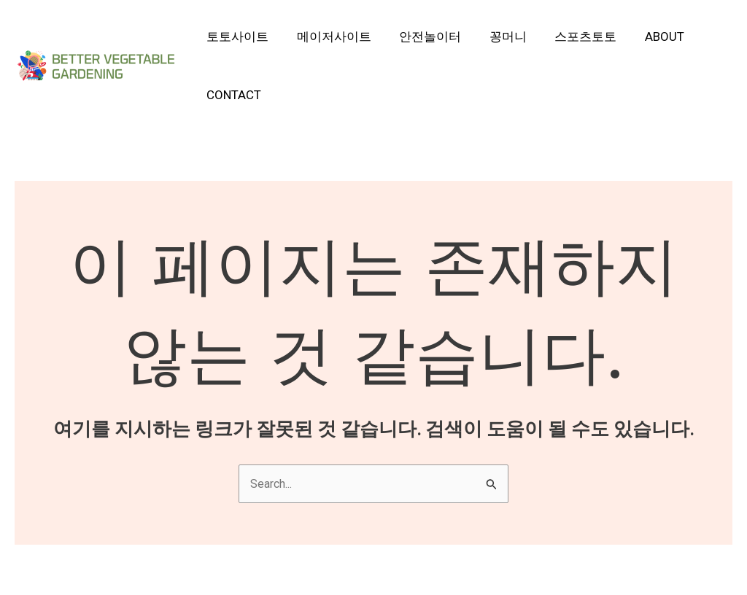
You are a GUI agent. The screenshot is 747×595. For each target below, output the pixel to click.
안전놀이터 (422, 36)
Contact (232, 95)
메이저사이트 (329, 36)
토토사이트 (236, 36)
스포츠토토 (571, 36)
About (646, 36)
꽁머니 (496, 36)
